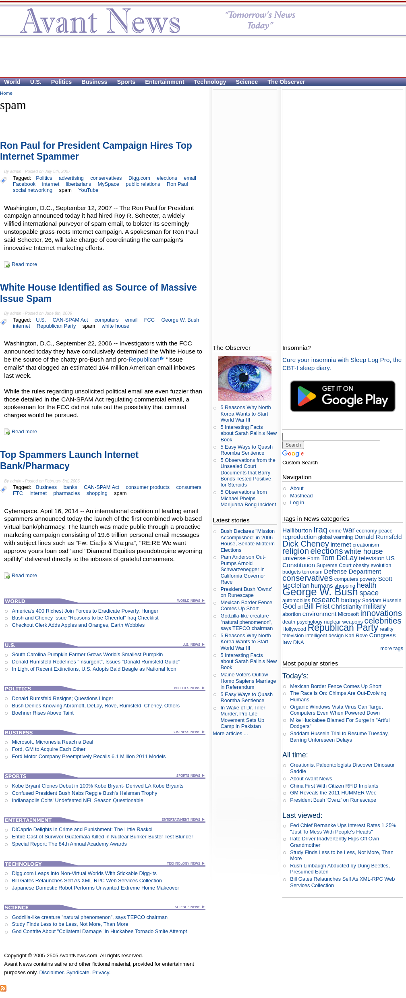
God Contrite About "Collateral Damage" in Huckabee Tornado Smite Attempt (99, 931)
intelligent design (324, 635)
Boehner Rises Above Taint (42, 713)
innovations (381, 613)
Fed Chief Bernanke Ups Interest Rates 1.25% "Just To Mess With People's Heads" (343, 828)
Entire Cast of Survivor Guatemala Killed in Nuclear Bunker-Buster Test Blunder (102, 837)
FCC (149, 320)
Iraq (320, 529)
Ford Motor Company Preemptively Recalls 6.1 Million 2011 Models (89, 756)
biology (351, 600)
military (374, 606)
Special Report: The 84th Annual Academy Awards (69, 844)
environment (319, 613)
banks (70, 487)
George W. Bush (180, 320)
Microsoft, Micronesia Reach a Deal (52, 742)
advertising (71, 178)
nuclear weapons (343, 622)
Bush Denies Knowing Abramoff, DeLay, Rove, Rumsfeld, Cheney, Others (96, 706)
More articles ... (230, 733)
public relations (143, 184)
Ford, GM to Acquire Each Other (48, 749)
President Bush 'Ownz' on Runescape (246, 592)
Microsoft (348, 614)
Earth (313, 558)
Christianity (346, 606)
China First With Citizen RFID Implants (334, 786)
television (372, 558)
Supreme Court (334, 565)
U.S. (35, 82)
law (287, 641)
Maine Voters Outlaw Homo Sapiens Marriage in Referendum (248, 681)
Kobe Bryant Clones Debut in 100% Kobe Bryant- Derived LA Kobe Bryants (97, 786)
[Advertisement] (199, 57)
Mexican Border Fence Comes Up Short (246, 605)
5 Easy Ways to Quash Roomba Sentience (246, 450)
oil (299, 607)
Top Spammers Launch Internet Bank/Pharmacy (69, 460)
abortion (291, 614)
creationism (365, 545)
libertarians (78, 184)
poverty (368, 579)
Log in (297, 502)
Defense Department (352, 571)
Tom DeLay (339, 558)
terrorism (312, 572)
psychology (310, 622)
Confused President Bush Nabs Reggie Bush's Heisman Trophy (84, 793)
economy (366, 531)
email (190, 178)
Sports (126, 82)
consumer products (148, 487)
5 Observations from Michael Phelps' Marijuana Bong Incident (248, 498)
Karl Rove (356, 635)
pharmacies (66, 493)
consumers (188, 487)
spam (65, 190)
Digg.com (139, 178)
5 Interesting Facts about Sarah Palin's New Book (248, 433)
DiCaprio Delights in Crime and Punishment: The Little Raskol (82, 829)
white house (115, 326)
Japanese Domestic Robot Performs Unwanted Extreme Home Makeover (95, 888)
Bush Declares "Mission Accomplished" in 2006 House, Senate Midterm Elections (247, 540)
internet (51, 184)
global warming (335, 537)
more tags (391, 648)
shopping (97, 493)
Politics (61, 82)
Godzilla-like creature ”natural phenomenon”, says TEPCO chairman (90, 917)
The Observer (286, 82)
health (367, 585)
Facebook (24, 184)
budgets (291, 572)
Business (94, 82)
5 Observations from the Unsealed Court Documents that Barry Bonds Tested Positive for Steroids (248, 472)
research (326, 600)
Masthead (301, 496)
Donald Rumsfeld (378, 536)
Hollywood (294, 629)
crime (335, 531)
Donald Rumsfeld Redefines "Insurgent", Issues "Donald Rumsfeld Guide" (96, 662)
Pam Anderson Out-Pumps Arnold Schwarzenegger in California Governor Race (242, 569)
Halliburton (297, 530)
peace (386, 531)
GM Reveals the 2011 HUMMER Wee (333, 793)
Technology (210, 82)
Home (6, 93)
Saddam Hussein (381, 600)
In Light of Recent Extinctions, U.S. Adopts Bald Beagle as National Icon (94, 669)
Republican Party (56, 326)
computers (107, 320)
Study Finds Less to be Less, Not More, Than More (70, 924)
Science (247, 82)
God (289, 606)
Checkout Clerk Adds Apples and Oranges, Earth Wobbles (78, 625)
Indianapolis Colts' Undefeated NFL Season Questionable (77, 800)
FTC (18, 493)
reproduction (299, 536)
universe (294, 558)
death (288, 622)
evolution (381, 565)
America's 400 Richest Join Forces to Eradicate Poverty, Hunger (85, 611)
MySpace (108, 184)
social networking (32, 190)
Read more (24, 264)
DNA (298, 642)
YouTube (88, 190)
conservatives (106, 178)
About (296, 488)
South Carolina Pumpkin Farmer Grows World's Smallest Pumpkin (87, 654)
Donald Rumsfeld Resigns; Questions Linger (62, 698)
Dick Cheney (305, 543)
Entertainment (164, 82)
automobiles (296, 600)
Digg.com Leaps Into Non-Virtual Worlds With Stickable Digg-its (84, 873)
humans (322, 585)
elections (167, 178)
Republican (144, 359)
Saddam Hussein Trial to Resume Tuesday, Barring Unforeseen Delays (339, 736)
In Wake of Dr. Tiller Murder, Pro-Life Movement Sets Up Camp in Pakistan (242, 717)
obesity (361, 565)
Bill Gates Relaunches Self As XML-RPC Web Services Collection (87, 880)
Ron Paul (177, 184)
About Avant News (311, 779)
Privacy (100, 972)
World (12, 82)
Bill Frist (317, 606)
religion (295, 550)
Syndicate (77, 972)
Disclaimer (51, 972)
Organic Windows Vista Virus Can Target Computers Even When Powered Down (336, 710)
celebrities (383, 620)
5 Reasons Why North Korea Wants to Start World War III (245, 413)
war (349, 530)
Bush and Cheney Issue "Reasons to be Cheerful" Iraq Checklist (85, 618)
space (369, 593)
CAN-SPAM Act (70, 320)
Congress (382, 635)
